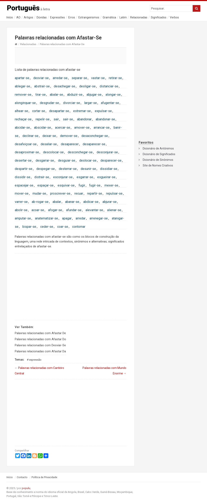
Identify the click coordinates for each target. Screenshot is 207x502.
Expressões (57, 17)
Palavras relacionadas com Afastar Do (40, 339)
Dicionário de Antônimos (158, 148)
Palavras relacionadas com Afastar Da (40, 351)
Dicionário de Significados (159, 154)
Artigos (28, 17)
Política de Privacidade (44, 477)
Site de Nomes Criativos (158, 165)
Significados (158, 17)
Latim (123, 17)
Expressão (35, 359)
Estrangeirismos (88, 17)
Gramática (109, 17)
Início (9, 17)
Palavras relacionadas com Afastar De (40, 333)
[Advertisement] (70, 56)
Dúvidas (42, 17)
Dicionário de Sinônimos (158, 159)
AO (18, 17)
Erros (71, 17)
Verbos (174, 17)
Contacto (22, 477)
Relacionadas (138, 17)
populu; (26, 488)
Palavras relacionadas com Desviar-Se (40, 345)
